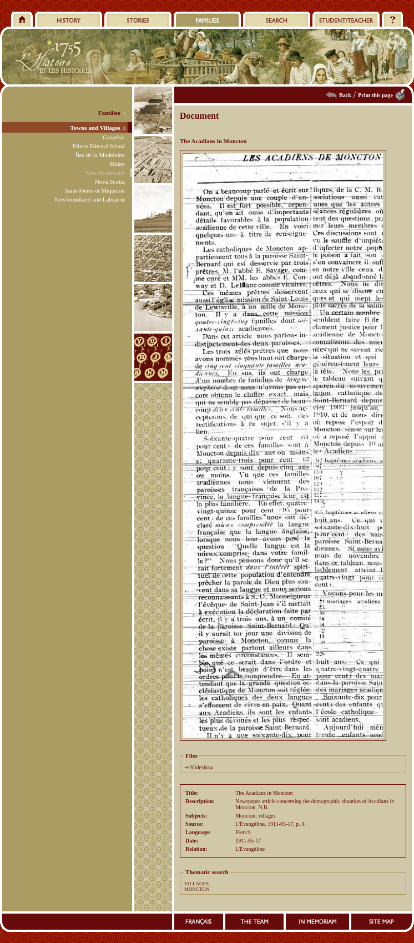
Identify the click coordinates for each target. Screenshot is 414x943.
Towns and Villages (95, 127)
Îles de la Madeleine (100, 155)
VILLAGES (196, 883)
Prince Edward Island (98, 146)
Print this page (375, 95)
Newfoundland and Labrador (89, 199)
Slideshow (202, 767)
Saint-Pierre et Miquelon (94, 190)
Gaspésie (114, 137)
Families (109, 112)
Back (345, 95)
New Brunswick (105, 172)
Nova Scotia (110, 181)
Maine (117, 163)
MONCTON (196, 889)
